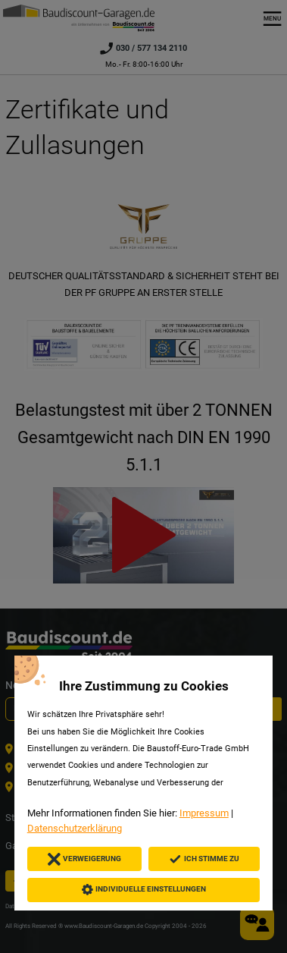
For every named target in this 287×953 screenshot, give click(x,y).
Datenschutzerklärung (74, 828)
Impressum (204, 813)
